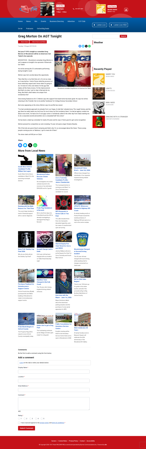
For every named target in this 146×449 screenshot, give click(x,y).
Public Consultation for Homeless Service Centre (63, 321)
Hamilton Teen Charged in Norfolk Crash (45, 277)
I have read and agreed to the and (43, 423)
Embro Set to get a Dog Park (45, 320)
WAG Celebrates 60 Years (82, 322)
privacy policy (44, 423)
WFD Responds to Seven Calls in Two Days (63, 206)
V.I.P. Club (81, 21)
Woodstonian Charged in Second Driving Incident (82, 242)
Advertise (71, 21)
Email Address (23, 386)
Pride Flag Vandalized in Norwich (45, 203)
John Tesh (60, 9)
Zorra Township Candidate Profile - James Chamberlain (63, 168)
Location (21, 376)
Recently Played (102, 69)
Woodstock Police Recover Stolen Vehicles (45, 167)
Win (35, 21)
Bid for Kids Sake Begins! (82, 275)
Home (20, 21)
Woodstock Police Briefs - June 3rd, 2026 (82, 162)
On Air (20, 29)
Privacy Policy (73, 441)
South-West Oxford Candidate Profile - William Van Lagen (26, 163)
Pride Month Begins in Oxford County (26, 321)
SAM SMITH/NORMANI (112, 119)
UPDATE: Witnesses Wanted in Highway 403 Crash (82, 203)
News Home (24, 42)
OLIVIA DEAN (109, 104)
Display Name (23, 367)
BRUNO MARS (112, 9)
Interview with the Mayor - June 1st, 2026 (63, 283)
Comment (21, 395)
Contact (82, 441)
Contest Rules (62, 441)
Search (123, 36)
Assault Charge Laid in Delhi (45, 241)
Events (43, 21)
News (28, 21)
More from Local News (39, 42)
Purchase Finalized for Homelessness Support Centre (26, 279)
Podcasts (29, 29)
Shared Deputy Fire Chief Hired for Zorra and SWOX (63, 240)
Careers (53, 441)
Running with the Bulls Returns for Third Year (26, 202)
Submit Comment (26, 428)
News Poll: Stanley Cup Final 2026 (26, 241)
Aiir (106, 444)
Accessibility (91, 441)
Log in (22, 363)
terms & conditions (58, 423)
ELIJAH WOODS (110, 90)
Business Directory (57, 21)
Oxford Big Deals (43, 29)
